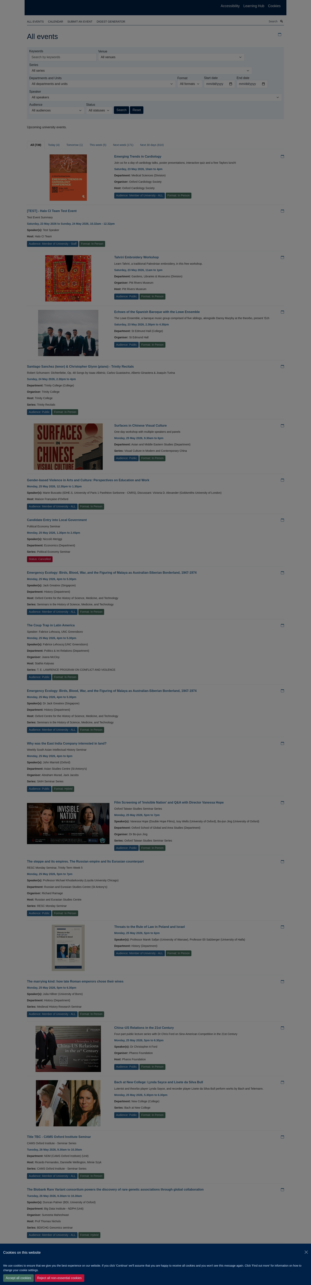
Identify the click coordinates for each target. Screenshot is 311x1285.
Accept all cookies (18, 1278)
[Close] (306, 1252)
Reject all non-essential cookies (59, 1278)
